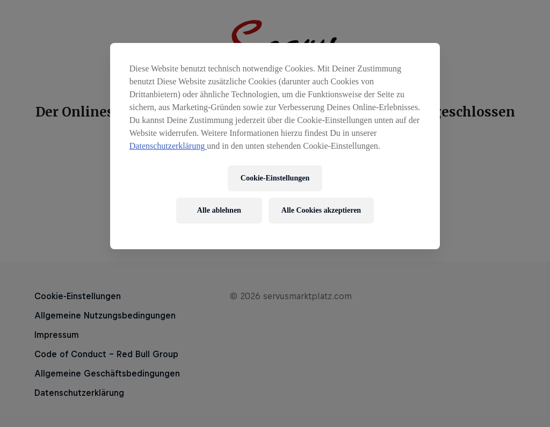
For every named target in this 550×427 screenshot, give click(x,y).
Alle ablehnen (219, 210)
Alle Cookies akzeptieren (321, 210)
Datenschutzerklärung (168, 145)
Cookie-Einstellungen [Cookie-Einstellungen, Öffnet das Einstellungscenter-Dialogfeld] (275, 178)
